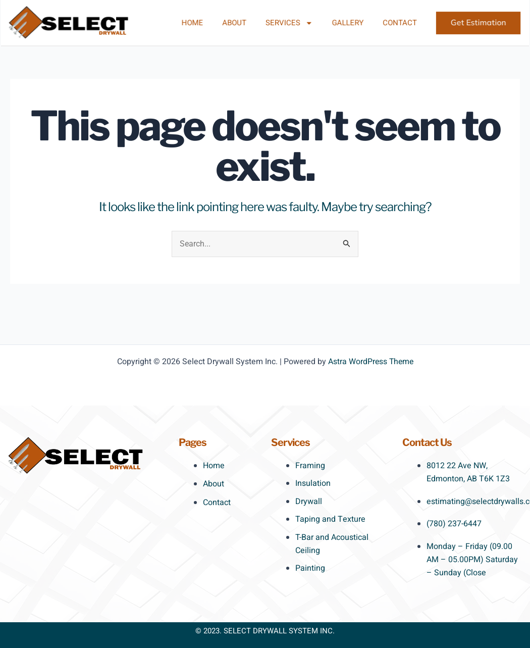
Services (288, 23)
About (236, 23)
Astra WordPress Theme (370, 362)
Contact (392, 23)
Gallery (343, 23)
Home (197, 23)
